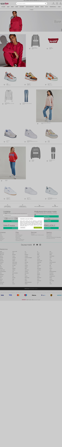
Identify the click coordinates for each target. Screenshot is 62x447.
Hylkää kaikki (23, 227)
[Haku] (46, 3)
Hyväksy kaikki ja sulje (37, 227)
